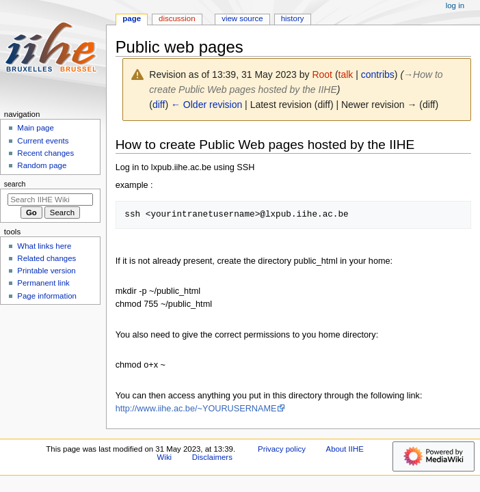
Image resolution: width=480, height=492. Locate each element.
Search (15, 184)
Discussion (177, 18)
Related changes (46, 258)
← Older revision (206, 104)
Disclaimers (212, 457)
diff (158, 104)
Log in (455, 5)
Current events (42, 141)
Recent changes (45, 153)
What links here (44, 246)
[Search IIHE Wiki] (50, 199)
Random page (41, 165)
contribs (378, 74)
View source (242, 18)
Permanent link (43, 283)
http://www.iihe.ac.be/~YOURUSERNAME (196, 408)
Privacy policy (282, 449)
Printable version (46, 270)
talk (346, 74)
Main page (35, 128)
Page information (47, 296)
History (292, 18)
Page (131, 18)
